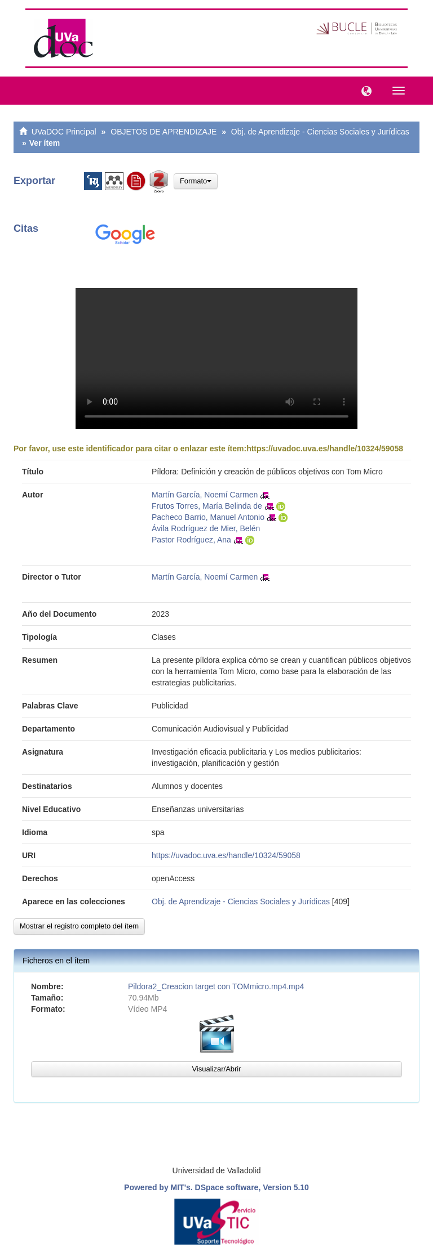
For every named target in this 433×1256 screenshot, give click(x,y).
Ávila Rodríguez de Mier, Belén (206, 528)
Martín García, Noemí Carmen (205, 494)
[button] (364, 90)
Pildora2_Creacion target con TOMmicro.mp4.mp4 (216, 986)
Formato (195, 181)
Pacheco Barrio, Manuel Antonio (208, 517)
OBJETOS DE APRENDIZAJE (163, 131)
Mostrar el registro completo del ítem (79, 926)
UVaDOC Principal (64, 131)
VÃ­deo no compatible (216, 358)
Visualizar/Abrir (216, 1069)
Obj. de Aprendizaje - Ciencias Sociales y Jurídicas (320, 131)
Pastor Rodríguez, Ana (191, 539)
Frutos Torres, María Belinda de (207, 505)
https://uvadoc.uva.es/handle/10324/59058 (324, 448)
